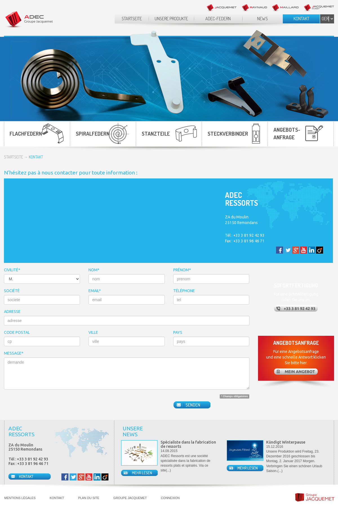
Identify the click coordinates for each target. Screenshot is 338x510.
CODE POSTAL (17, 332)
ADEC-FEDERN (218, 18)
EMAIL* (94, 290)
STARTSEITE (132, 18)
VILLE (93, 332)
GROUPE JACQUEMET (130, 498)
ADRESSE (12, 311)
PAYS (177, 332)
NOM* (93, 270)
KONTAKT (301, 18)
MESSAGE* (13, 353)
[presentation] (47, 405)
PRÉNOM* (182, 270)
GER (325, 18)
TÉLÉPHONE (184, 290)
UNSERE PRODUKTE (171, 18)
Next (327, 431)
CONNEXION (170, 498)
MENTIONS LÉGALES (19, 498)
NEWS (262, 18)
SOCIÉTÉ (12, 290)
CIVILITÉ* (12, 270)
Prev (318, 431)
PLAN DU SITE (88, 498)
